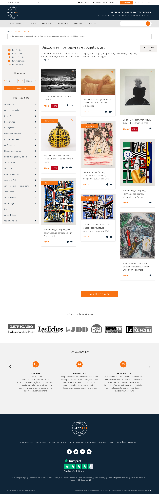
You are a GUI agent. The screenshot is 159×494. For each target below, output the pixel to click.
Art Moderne (9, 104)
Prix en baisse (17, 64)
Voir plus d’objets (99, 294)
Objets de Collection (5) (139, 478)
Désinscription (103, 442)
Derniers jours (17, 50)
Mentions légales (115, 442)
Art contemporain (11, 110)
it (145, 2)
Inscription (113, 2)
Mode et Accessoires (12, 151)
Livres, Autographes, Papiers (15, 156)
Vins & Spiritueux (11, 220)
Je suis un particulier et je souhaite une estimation (65, 442)
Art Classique (9, 145)
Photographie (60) (74, 480)
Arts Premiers (9, 162)
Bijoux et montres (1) (87, 478)
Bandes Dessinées (11, 139)
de (142, 2)
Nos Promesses (90, 442)
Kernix (149, 490)
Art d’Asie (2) (33, 478)
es (149, 2)
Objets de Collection (12, 180)
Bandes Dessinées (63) (71, 478)
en (139, 2)
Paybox (137, 490)
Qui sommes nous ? (27, 442)
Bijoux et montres (11, 174)
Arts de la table (10, 197)
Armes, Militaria (10, 215)
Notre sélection (18, 57)
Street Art (8, 116)
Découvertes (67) (101, 478)
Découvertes (9, 122)
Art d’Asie (8, 168)
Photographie (10, 127)
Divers (6, 209)
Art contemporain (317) (20, 478)
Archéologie (9, 203)
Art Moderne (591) (55, 478)
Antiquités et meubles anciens (16, 186)
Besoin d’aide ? (41, 442)
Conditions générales (130, 442)
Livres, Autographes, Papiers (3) (119, 478)
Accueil (10, 31)
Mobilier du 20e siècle (13, 133)
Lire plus (45, 59)
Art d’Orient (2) (43, 478)
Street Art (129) (86, 480)
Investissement (18, 61)
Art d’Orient (9, 191)
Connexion (126, 2)
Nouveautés (17, 53)
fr (135, 2)
